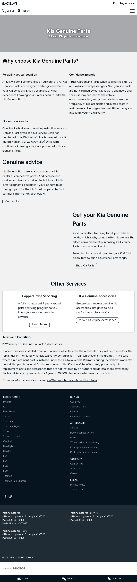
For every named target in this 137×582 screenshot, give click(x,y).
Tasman (7, 476)
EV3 (5, 456)
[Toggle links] (14, 568)
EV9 (5, 471)
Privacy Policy (77, 484)
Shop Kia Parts (85, 265)
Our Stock (75, 401)
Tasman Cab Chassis (14, 481)
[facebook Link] (5, 496)
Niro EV (7, 451)
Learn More (39, 324)
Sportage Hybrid (12, 426)
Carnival (7, 441)
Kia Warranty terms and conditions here (72, 380)
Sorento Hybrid (11, 436)
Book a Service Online (82, 432)
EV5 (5, 461)
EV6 (5, 466)
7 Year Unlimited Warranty (84, 442)
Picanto (7, 401)
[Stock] (23, 578)
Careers (74, 473)
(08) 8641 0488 (17, 520)
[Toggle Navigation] (132, 11)
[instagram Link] (10, 496)
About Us (75, 468)
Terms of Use (77, 489)
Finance (74, 411)
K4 (4, 406)
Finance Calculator (80, 416)
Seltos (6, 416)
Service (74, 427)
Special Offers (78, 406)
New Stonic (9, 411)
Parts (73, 437)
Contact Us (12, 201)
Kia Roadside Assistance (83, 452)
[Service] (68, 578)
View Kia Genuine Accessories (97, 320)
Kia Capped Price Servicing (84, 447)
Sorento (7, 431)
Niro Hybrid (9, 446)
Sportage (8, 421)
